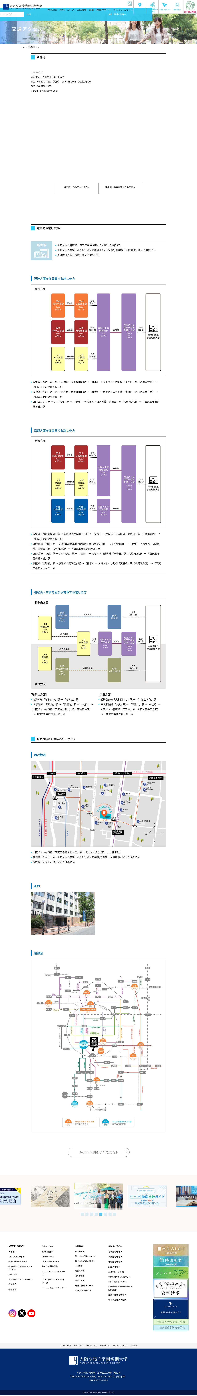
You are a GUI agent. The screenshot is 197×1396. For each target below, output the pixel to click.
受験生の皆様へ (55, 3)
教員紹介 (12, 1284)
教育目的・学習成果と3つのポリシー (20, 1268)
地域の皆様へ (106, 3)
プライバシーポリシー (126, 1346)
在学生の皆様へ (68, 3)
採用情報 (145, 1346)
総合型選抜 (79, 1251)
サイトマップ (72, 1346)
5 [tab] (100, 1214)
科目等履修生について (117, 1283)
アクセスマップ (55, 1346)
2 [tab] (86, 1214)
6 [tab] (105, 1214)
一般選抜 (78, 1266)
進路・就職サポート (105, 11)
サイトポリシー (89, 1346)
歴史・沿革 (13, 1274)
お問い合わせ (165, 7)
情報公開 (12, 1290)
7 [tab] (110, 1214)
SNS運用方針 (106, 1346)
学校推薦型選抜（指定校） (86, 1256)
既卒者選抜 (79, 1275)
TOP (23, 47)
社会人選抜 (79, 1271)
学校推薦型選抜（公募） (85, 1261)
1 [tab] (82, 1214)
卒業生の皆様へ (81, 3)
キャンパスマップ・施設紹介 (20, 1279)
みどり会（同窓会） (116, 1273)
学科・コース (77, 11)
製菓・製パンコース (51, 1262)
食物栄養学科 (48, 1251)
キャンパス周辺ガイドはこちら (98, 1152)
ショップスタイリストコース (54, 1274)
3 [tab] (91, 1214)
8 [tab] (114, 1214)
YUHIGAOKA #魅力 (16, 1256)
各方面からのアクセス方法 (77, 188)
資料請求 (177, 7)
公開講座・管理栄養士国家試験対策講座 (120, 1289)
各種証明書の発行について (119, 1278)
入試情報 (89, 11)
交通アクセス (140, 7)
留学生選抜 (79, 1280)
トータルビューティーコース (54, 1288)
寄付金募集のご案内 (152, 7)
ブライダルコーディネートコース (54, 1282)
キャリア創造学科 (50, 1267)
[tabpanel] (98, 1196)
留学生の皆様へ (93, 3)
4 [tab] (96, 1214)
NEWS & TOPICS (16, 1246)
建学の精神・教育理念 (17, 1261)
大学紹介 (63, 11)
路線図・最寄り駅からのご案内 (120, 188)
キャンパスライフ (124, 11)
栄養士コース (48, 1257)
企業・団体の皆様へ (119, 3)
